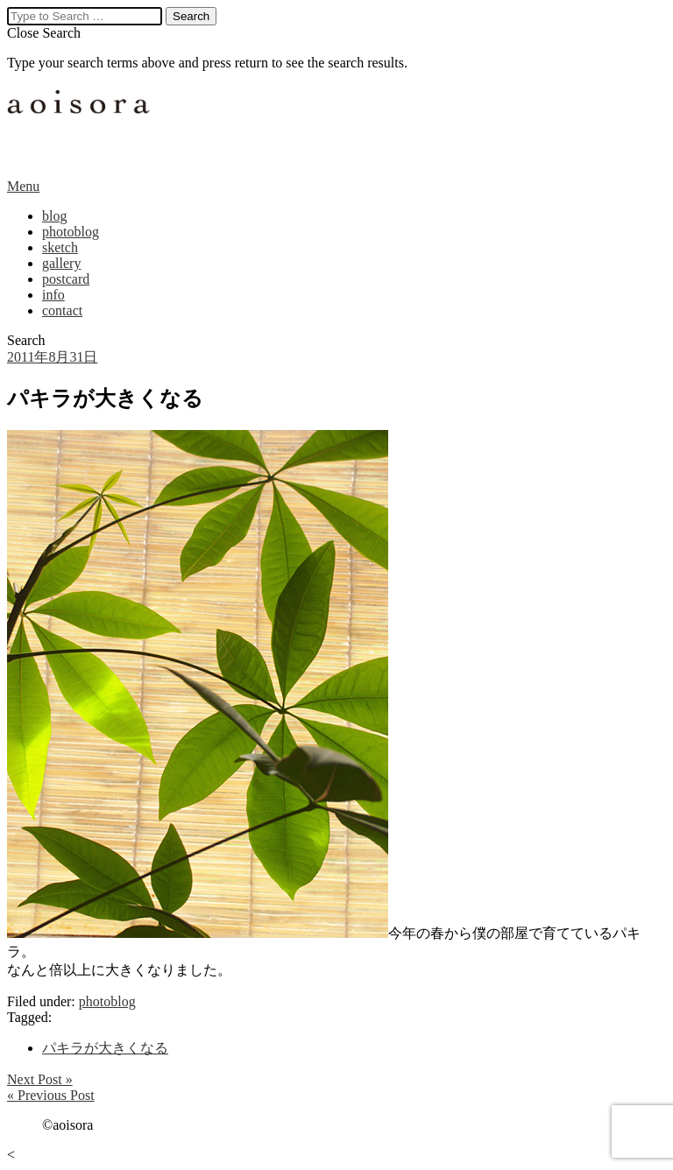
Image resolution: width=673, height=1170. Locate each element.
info (53, 294)
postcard (65, 278)
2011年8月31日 (52, 356)
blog (54, 215)
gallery (61, 263)
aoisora (81, 124)
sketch (60, 247)
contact (62, 310)
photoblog (70, 231)
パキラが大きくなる (105, 1047)
